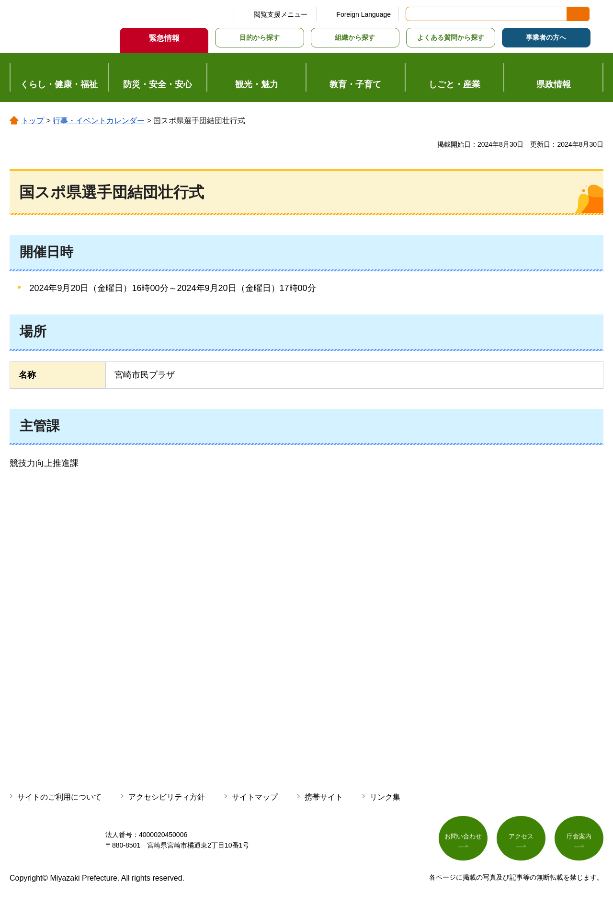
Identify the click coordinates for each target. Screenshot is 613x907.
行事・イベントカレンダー (99, 120)
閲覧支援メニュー (280, 14)
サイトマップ (255, 797)
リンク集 (385, 797)
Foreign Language (363, 14)
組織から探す (355, 37)
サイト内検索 (414, 14)
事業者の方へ (546, 37)
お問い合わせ (463, 838)
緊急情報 (164, 38)
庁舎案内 (579, 838)
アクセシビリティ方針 (166, 797)
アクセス (521, 838)
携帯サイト (324, 797)
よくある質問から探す (450, 37)
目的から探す (259, 37)
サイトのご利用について (59, 797)
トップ (32, 120)
